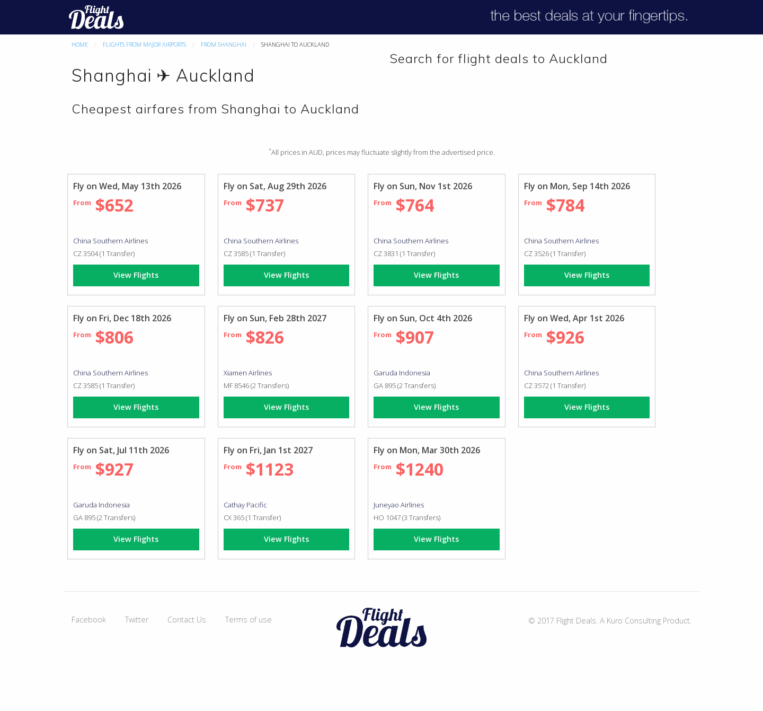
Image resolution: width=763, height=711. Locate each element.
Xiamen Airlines (248, 373)
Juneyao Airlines (399, 505)
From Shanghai (223, 44)
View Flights (135, 275)
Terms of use (248, 620)
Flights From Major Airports (144, 44)
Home (80, 44)
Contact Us (186, 620)
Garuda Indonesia (402, 373)
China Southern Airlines (110, 240)
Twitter (136, 620)
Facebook (89, 620)
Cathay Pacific (245, 505)
